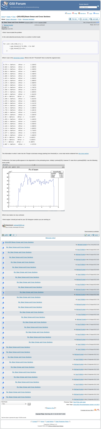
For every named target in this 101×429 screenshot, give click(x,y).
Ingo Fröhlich (81, 249)
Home (96, 13)
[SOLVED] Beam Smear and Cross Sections (19, 242)
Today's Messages (11, 19)
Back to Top (50, 408)
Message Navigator (28, 19)
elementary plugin (18, 58)
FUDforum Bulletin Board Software (55, 426)
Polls (19, 19)
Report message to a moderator (92, 231)
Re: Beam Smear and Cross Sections (18, 392)
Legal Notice (50, 421)
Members (82, 13)
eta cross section (84, 153)
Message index (50, 238)
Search (68, 13)
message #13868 (42, 22)
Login (89, 13)
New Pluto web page (79, 402)
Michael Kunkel (8, 25)
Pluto (13, 16)
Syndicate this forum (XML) (87, 410)
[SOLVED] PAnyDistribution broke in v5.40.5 (86, 404)
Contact (34, 421)
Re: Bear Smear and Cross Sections (13, 22)
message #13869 (29, 22)
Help (74, 13)
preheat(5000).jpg (19, 225)
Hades (9, 16)
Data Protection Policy (62, 421)
